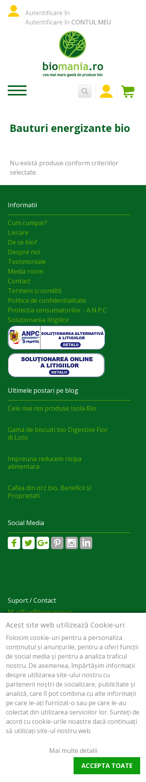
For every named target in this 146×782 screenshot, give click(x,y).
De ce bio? (22, 242)
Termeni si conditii (35, 290)
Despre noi (24, 252)
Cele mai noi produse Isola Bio (52, 408)
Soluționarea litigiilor (38, 320)
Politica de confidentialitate (47, 300)
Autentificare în (47, 13)
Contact (19, 281)
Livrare (18, 232)
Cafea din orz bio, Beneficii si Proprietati (49, 491)
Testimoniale (27, 261)
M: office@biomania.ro (40, 612)
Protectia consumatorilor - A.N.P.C (57, 310)
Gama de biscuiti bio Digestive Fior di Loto (58, 433)
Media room (25, 271)
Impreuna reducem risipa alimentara (44, 462)
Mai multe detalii (73, 750)
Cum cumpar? (27, 222)
